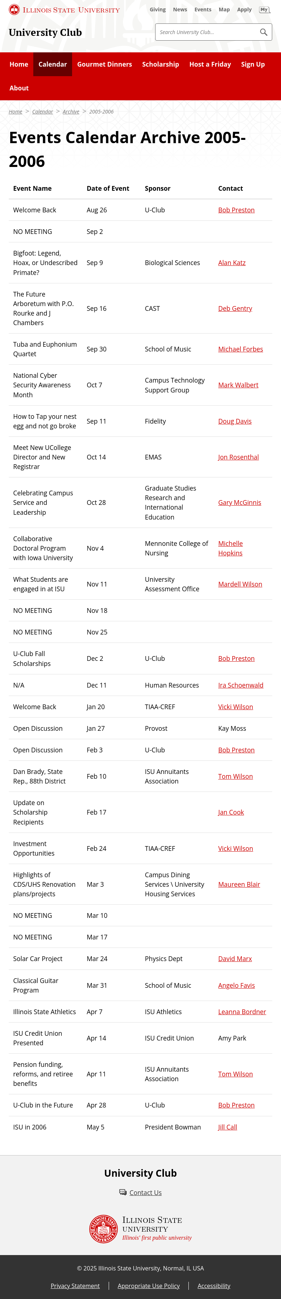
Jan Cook (231, 812)
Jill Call (227, 1127)
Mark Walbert (238, 384)
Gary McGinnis (239, 502)
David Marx (235, 958)
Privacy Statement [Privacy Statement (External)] (75, 1286)
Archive (71, 111)
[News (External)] (180, 9)
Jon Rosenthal (238, 457)
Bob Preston (236, 209)
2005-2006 (101, 111)
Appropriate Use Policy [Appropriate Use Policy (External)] (149, 1286)
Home (15, 111)
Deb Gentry (235, 308)
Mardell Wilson (240, 584)
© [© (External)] (79, 1268)
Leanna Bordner (242, 1011)
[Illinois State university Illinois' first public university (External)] (140, 1229)
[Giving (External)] (157, 9)
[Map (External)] (224, 9)
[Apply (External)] (244, 9)
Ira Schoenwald (240, 685)
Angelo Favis (236, 985)
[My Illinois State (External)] (265, 9)
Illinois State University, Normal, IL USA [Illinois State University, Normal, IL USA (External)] (151, 1268)
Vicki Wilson (235, 706)
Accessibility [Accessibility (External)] (214, 1286)
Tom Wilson (235, 776)
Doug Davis (234, 421)
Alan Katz (232, 262)
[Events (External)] (203, 9)
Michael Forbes (240, 349)
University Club (45, 32)
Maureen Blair (239, 884)
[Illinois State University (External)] (64, 9)
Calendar (42, 111)
